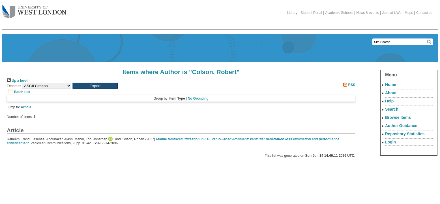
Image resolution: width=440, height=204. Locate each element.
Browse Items (398, 117)
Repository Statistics (404, 134)
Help (389, 101)
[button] (95, 86)
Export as (14, 86)
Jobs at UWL (392, 13)
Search (391, 109)
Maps (409, 13)
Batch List (18, 92)
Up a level (17, 81)
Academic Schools (339, 13)
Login (390, 142)
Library (292, 13)
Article (26, 107)
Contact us (424, 13)
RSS (348, 85)
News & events (367, 13)
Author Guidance (401, 125)
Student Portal (311, 13)
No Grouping (198, 98)
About (390, 93)
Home (390, 84)
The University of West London (34, 9)
